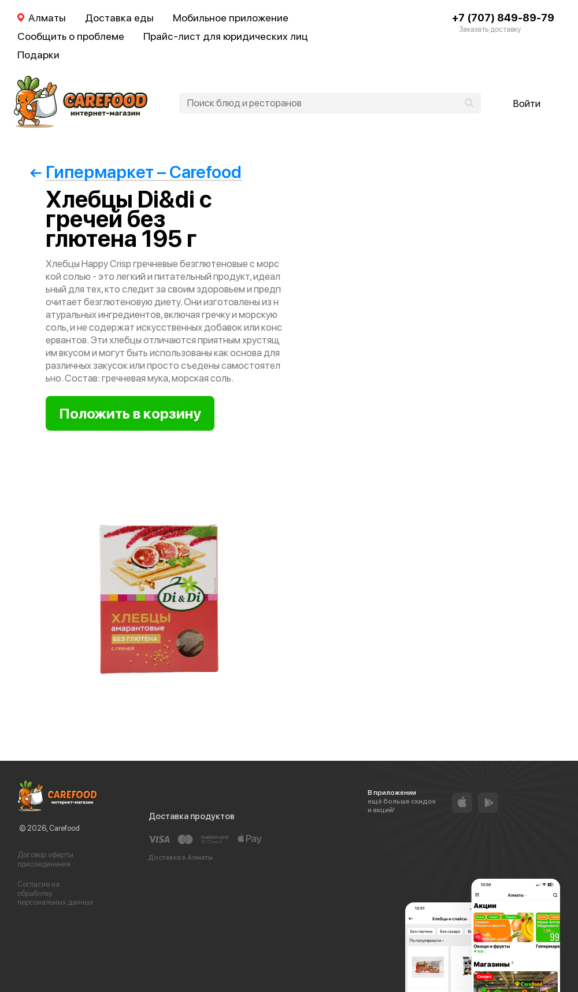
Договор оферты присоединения (45, 859)
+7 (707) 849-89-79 (503, 18)
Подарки (38, 55)
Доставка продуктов (192, 816)
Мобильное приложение (230, 18)
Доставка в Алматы (180, 857)
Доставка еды (119, 18)
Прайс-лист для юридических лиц (225, 36)
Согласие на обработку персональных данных (55, 893)
